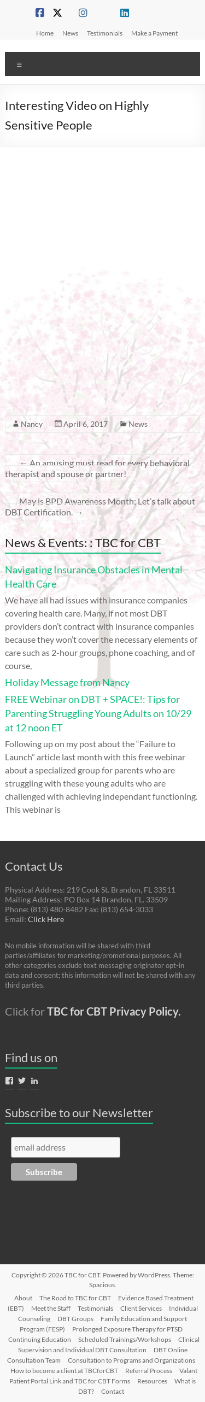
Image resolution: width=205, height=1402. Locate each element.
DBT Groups (75, 1319)
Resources (152, 1381)
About (23, 1298)
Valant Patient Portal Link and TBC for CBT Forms (103, 1375)
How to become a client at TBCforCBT (64, 1370)
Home (45, 33)
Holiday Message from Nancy (67, 682)
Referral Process (148, 1370)
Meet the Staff (51, 1308)
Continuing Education (39, 1339)
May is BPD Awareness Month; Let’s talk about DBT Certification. (100, 506)
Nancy (32, 424)
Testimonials (104, 33)
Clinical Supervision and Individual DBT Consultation (109, 1344)
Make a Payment (154, 33)
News (70, 33)
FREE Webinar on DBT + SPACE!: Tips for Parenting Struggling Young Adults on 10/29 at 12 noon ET (98, 713)
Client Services (141, 1308)
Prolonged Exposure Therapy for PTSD (127, 1329)
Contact (112, 1391)
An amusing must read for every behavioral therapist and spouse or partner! (97, 468)
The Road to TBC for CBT (75, 1298)
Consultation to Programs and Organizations (131, 1360)
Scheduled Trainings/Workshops (124, 1339)
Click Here (46, 919)
